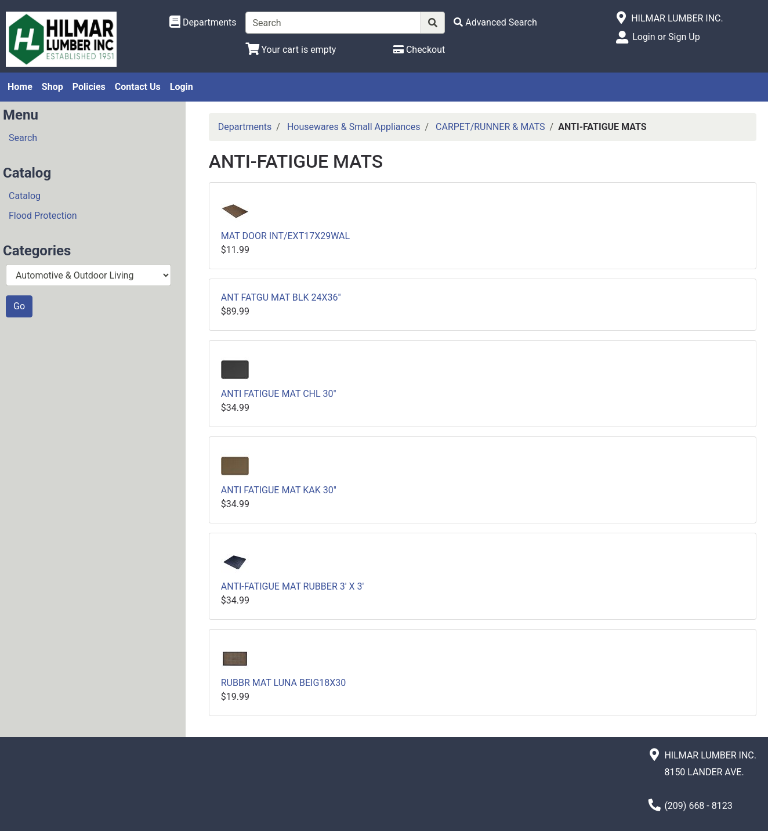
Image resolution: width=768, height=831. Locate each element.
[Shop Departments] (203, 23)
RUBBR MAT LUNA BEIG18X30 (283, 682)
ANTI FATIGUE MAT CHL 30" (278, 393)
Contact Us (138, 86)
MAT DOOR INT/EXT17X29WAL (285, 235)
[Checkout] (419, 49)
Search (23, 137)
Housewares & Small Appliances (354, 126)
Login (181, 86)
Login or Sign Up (666, 36)
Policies (89, 86)
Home (20, 86)
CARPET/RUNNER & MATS (490, 126)
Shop (52, 86)
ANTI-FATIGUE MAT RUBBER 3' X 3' (292, 586)
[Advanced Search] (495, 22)
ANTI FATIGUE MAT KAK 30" (278, 490)
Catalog (25, 195)
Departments (245, 126)
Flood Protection (43, 215)
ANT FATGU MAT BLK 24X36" (281, 297)
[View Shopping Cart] (290, 49)
